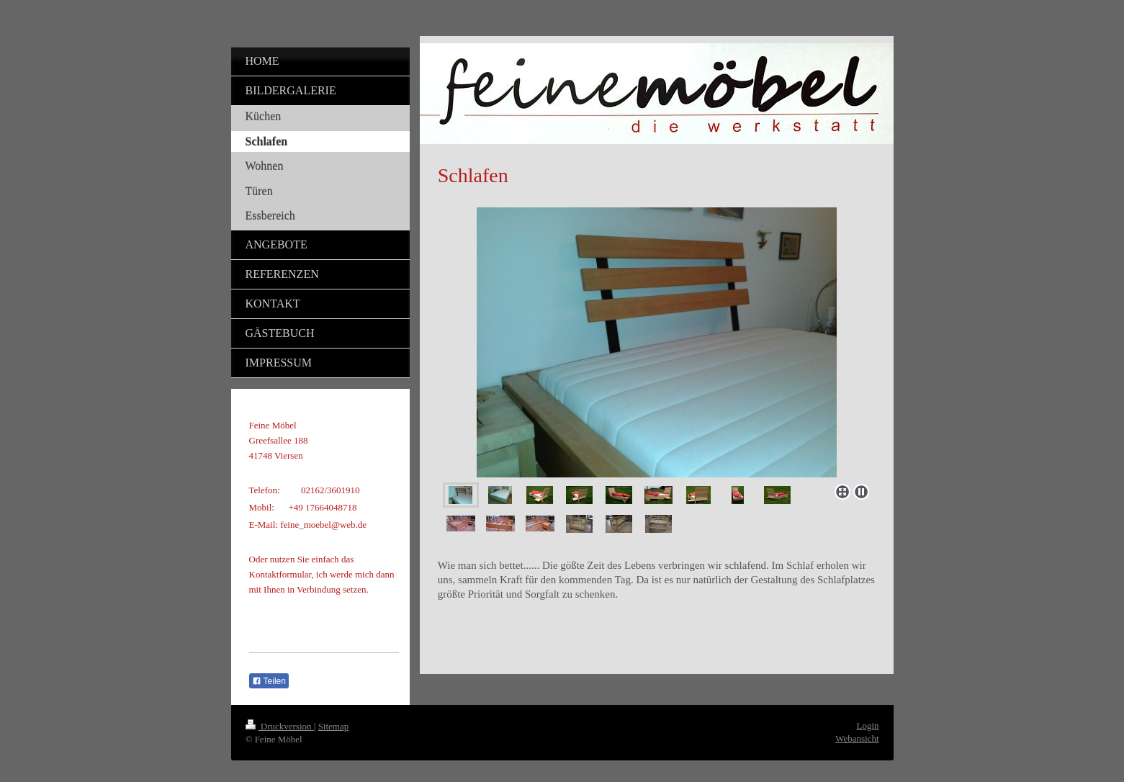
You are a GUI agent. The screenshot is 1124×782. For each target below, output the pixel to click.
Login (867, 725)
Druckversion (280, 726)
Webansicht (856, 738)
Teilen (269, 681)
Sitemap (333, 726)
